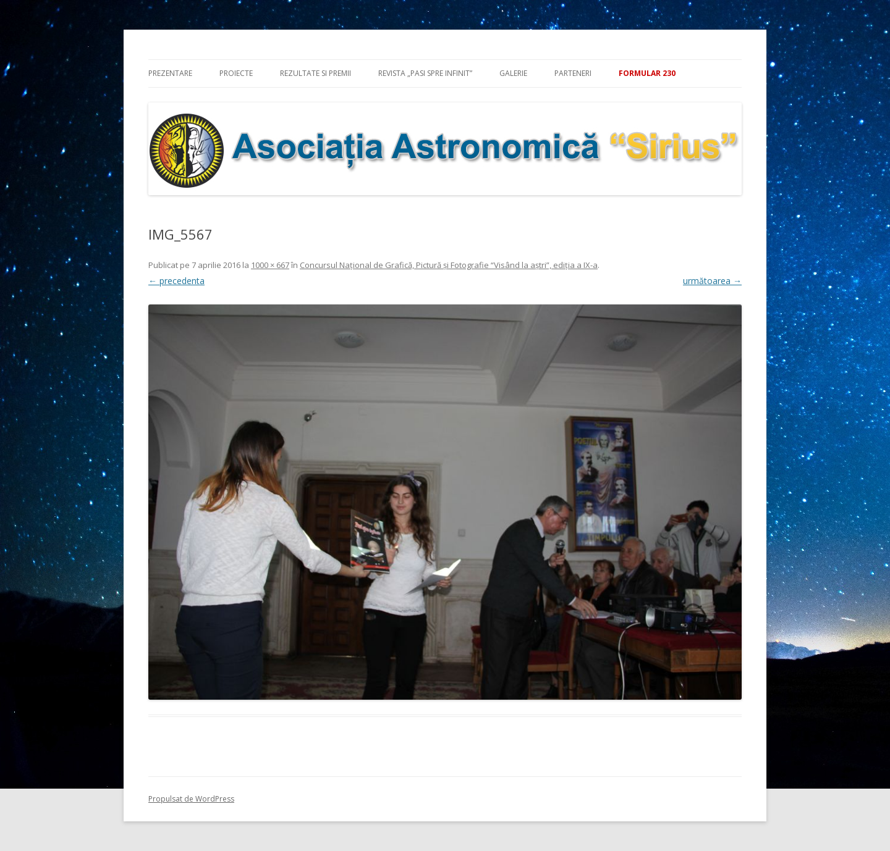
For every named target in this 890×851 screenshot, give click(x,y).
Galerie (513, 73)
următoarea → (712, 281)
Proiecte (236, 73)
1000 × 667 (270, 264)
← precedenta (176, 281)
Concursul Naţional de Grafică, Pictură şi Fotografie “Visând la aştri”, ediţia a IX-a (449, 264)
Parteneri (572, 73)
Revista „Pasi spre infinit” (425, 73)
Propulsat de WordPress (191, 799)
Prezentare (170, 73)
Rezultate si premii (315, 73)
